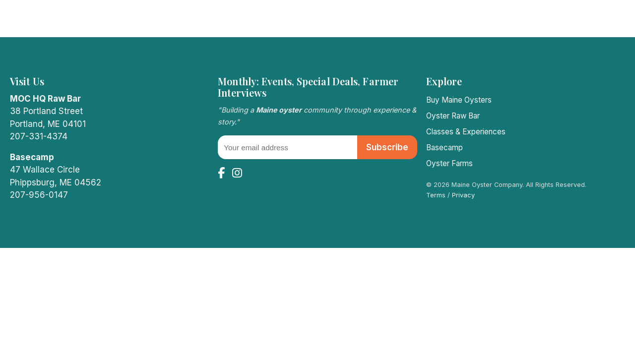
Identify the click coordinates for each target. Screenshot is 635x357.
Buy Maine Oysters (459, 100)
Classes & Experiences (466, 131)
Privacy (463, 195)
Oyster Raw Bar (453, 115)
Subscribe (387, 147)
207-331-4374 (38, 136)
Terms (435, 195)
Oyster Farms (449, 163)
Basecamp (444, 147)
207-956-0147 (39, 195)
